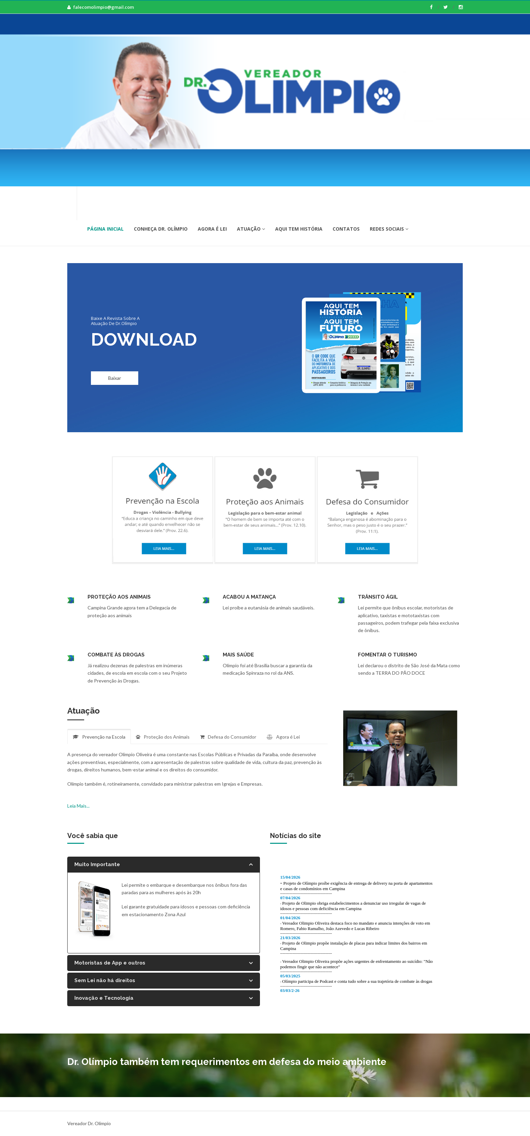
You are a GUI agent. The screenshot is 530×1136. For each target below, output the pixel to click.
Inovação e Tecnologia (163, 998)
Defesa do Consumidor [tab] (228, 737)
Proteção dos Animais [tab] (163, 737)
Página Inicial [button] (105, 229)
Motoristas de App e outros (163, 963)
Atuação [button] (251, 229)
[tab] (164, 864)
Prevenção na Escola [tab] (99, 737)
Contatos (346, 229)
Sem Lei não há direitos (163, 980)
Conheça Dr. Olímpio (161, 229)
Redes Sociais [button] (389, 229)
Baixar (114, 378)
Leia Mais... (78, 806)
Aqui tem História (298, 229)
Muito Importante (163, 864)
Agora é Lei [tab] (283, 737)
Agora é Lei (212, 229)
